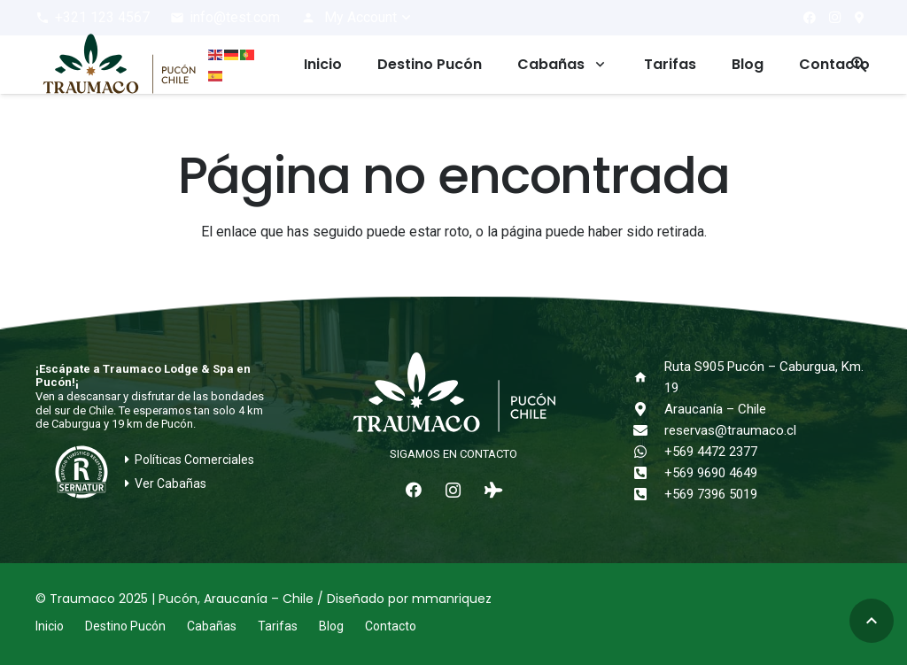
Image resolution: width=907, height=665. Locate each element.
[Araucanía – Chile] (649, 409)
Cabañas (211, 626)
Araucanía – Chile (715, 409)
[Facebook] (809, 17)
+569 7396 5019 (710, 494)
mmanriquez (452, 598)
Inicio (49, 626)
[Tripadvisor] (493, 490)
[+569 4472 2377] (649, 452)
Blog (331, 626)
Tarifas (278, 626)
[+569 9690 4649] (649, 473)
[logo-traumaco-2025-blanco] (453, 394)
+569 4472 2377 (710, 452)
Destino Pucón (125, 626)
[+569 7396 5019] (649, 494)
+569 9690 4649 (710, 473)
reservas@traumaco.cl (730, 430)
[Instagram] (834, 17)
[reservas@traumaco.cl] (649, 430)
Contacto (390, 626)
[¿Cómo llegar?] (859, 17)
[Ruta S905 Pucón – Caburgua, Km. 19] (649, 377)
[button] (357, 18)
